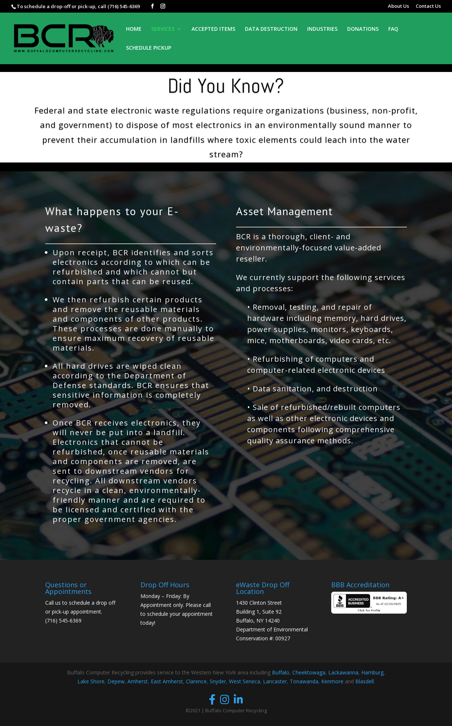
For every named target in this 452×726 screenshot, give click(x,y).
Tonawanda (304, 681)
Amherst (137, 681)
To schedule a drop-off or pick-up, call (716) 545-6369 (78, 6)
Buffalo (280, 672)
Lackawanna (343, 672)
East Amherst (167, 681)
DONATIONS (363, 29)
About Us (398, 6)
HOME (134, 29)
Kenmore (332, 681)
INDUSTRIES (322, 29)
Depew (115, 681)
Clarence (196, 681)
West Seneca (244, 681)
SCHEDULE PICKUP (148, 48)
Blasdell (364, 681)
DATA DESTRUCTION (271, 29)
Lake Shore (90, 681)
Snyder (218, 681)
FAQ (393, 29)
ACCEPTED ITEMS (213, 29)
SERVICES (163, 29)
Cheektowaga (308, 672)
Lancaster (275, 681)
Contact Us (428, 6)
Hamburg (372, 672)
